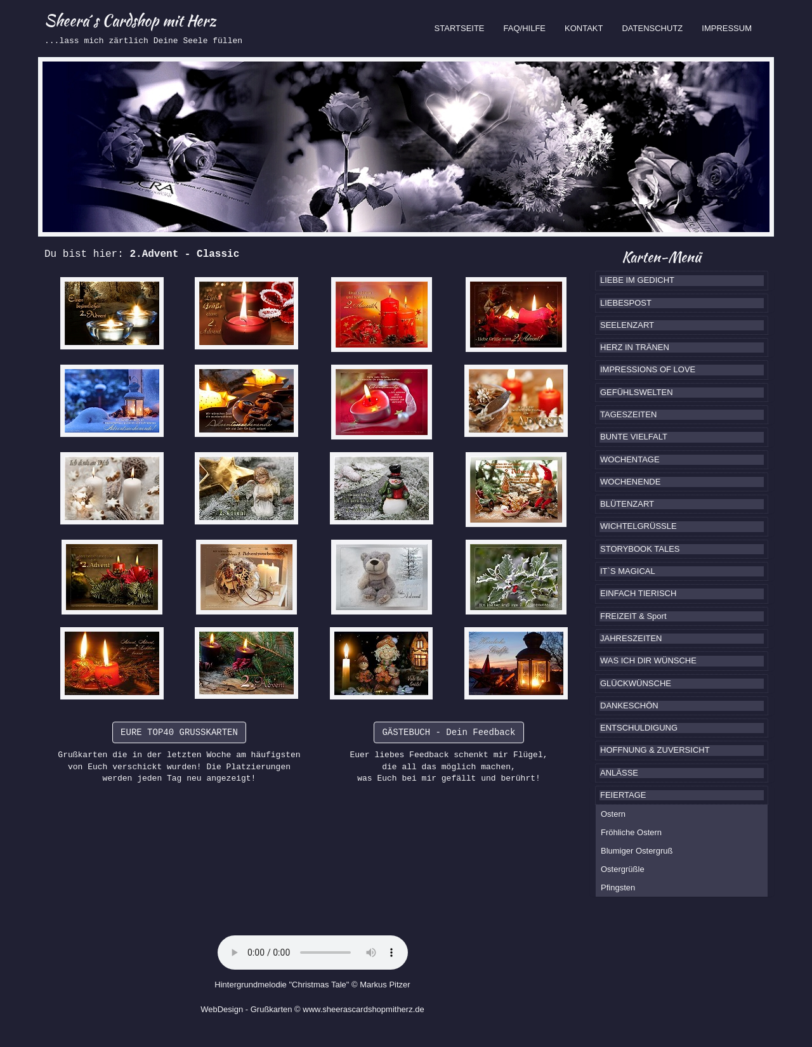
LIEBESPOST (626, 303)
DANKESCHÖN (629, 705)
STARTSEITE (464, 27)
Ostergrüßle (623, 869)
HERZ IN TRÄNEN (634, 347)
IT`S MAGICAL (627, 571)
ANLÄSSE (619, 772)
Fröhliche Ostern (631, 832)
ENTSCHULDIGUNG (639, 727)
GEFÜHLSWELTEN (636, 392)
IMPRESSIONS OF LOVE (647, 369)
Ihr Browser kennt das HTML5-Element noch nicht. (313, 952)
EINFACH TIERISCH (638, 593)
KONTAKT (584, 28)
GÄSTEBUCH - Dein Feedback (448, 732)
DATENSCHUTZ (652, 28)
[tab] (681, 280)
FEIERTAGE (623, 795)
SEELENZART (627, 325)
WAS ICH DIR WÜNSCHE (648, 660)
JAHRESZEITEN (631, 638)
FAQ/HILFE (525, 28)
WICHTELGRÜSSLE (638, 526)
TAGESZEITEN (628, 414)
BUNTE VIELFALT (633, 436)
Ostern (613, 814)
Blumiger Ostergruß (636, 850)
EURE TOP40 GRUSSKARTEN (179, 732)
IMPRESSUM (727, 28)
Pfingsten (618, 887)
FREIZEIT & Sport (633, 616)
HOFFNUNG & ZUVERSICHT (655, 750)
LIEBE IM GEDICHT (637, 280)
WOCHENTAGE (630, 459)
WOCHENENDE (630, 481)
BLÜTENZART (627, 504)
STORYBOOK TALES (639, 549)
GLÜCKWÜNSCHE (635, 683)
